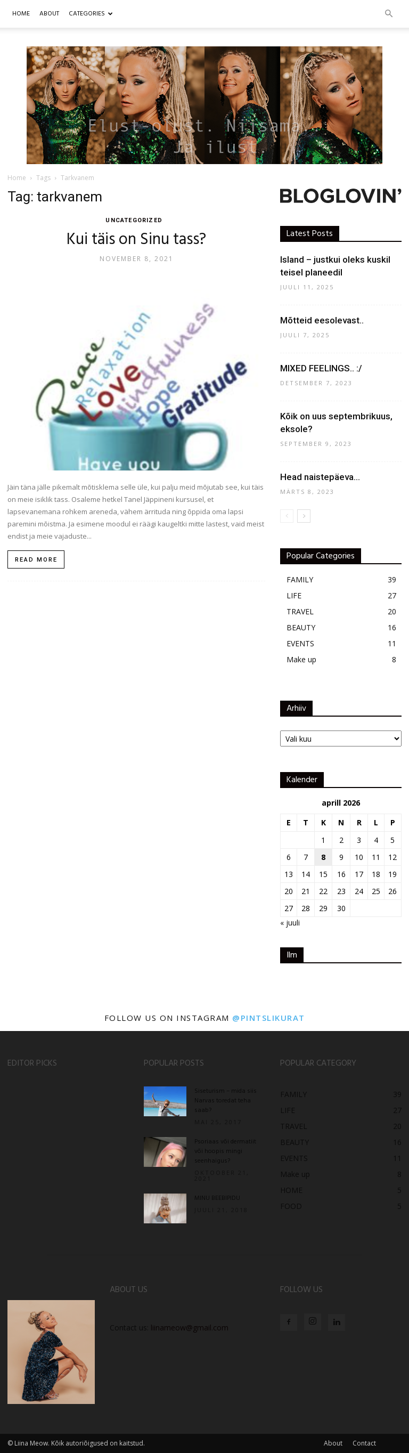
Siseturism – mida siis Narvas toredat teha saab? (225, 1101)
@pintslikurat (268, 1017)
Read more (36, 559)
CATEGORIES (91, 14)
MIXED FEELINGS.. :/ (321, 368)
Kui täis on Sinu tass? (136, 240)
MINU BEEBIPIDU (217, 1198)
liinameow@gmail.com (189, 1327)
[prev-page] (286, 516)
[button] (389, 14)
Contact (364, 1443)
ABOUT (49, 14)
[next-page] (303, 516)
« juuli (290, 923)
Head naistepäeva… (320, 477)
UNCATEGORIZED (133, 220)
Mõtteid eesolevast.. (322, 320)
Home (21, 14)
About (333, 1443)
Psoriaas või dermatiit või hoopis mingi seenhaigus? (225, 1151)
